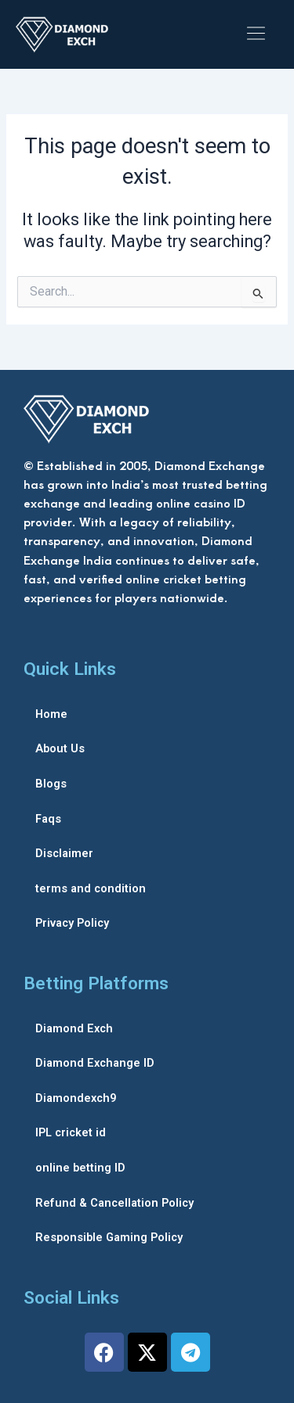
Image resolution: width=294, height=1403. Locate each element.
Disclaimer (64, 853)
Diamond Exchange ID (94, 1063)
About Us (60, 748)
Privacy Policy (72, 923)
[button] (255, 34)
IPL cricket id (70, 1132)
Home (51, 714)
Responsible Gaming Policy (109, 1237)
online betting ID (80, 1168)
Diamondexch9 (75, 1098)
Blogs (51, 784)
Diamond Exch (74, 1028)
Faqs (48, 819)
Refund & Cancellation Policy (114, 1203)
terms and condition (90, 888)
